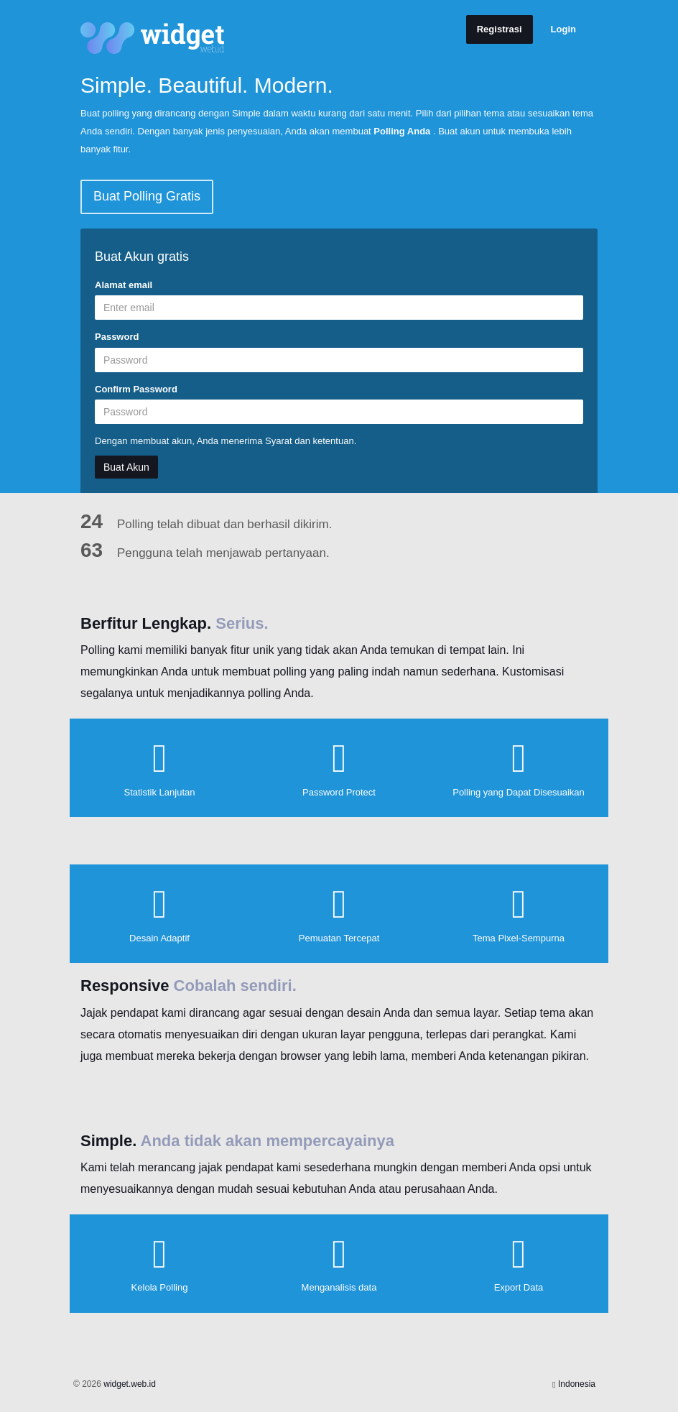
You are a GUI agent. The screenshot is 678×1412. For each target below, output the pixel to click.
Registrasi (499, 29)
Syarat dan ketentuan (309, 440)
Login (563, 29)
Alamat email (123, 285)
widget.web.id (129, 1384)
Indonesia (573, 1384)
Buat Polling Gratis (146, 196)
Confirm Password (136, 389)
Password (117, 336)
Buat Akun (126, 467)
